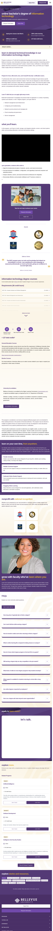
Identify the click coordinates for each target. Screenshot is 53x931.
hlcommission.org (42, 391)
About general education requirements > (12, 355)
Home (3, 8)
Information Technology (14, 8)
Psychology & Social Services (19, 880)
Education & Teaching (6, 880)
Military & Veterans (21, 882)
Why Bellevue (5, 927)
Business (4, 878)
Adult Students (45, 880)
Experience (5, 923)
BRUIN (16, 281)
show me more (26, 314)
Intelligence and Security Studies (12, 840)
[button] (26, 615)
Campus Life (4, 882)
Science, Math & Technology (13, 878)
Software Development (9, 813)
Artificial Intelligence (8, 784)
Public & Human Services (26, 878)
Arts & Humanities (36, 878)
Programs (7, 8)
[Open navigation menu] (50, 2)
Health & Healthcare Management (33, 880)
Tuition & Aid (5, 920)
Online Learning (12, 882)
